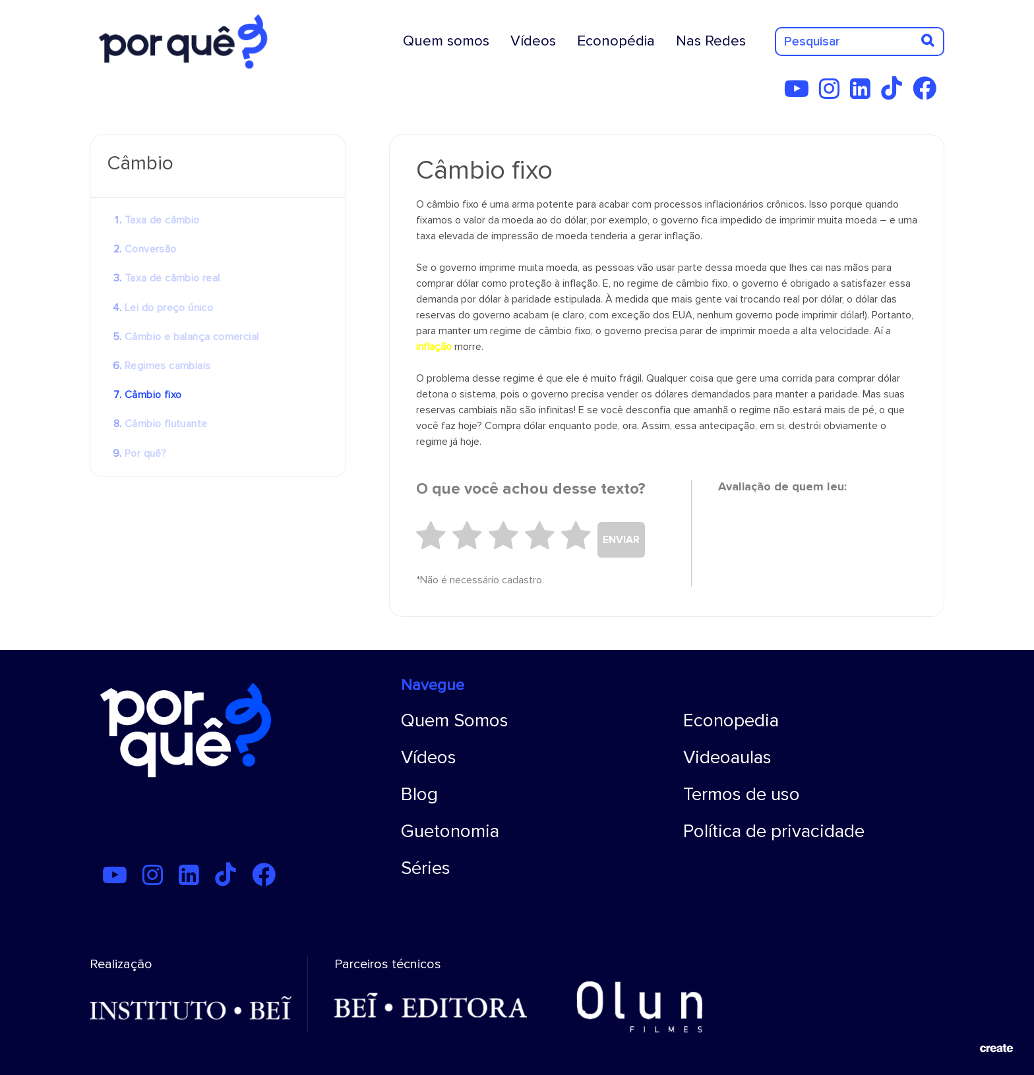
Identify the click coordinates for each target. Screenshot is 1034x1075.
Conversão (151, 249)
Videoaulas (727, 757)
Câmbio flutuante (166, 423)
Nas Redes (711, 41)
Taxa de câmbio (162, 220)
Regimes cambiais (167, 365)
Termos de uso (741, 794)
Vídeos (533, 41)
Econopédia (616, 41)
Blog (419, 794)
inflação (434, 346)
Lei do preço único (169, 307)
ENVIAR (621, 539)
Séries (425, 868)
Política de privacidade (774, 831)
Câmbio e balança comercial (191, 336)
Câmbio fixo (153, 394)
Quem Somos (454, 720)
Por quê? (145, 453)
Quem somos (446, 41)
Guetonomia (450, 831)
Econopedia (731, 720)
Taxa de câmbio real (172, 278)
